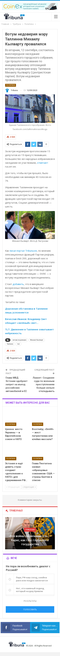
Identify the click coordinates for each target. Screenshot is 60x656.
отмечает (42, 162)
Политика (10, 85)
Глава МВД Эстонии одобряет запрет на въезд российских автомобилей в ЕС (17, 384)
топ (18, 344)
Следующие (29, 487)
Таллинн (10, 344)
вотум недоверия (19, 340)
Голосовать (30, 609)
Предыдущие (13, 487)
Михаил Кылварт (36, 340)
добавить (18, 284)
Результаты (30, 600)
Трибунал (30, 530)
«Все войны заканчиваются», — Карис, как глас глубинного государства (30, 540)
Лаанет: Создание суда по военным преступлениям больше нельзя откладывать (43, 384)
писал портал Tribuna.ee (23, 250)
